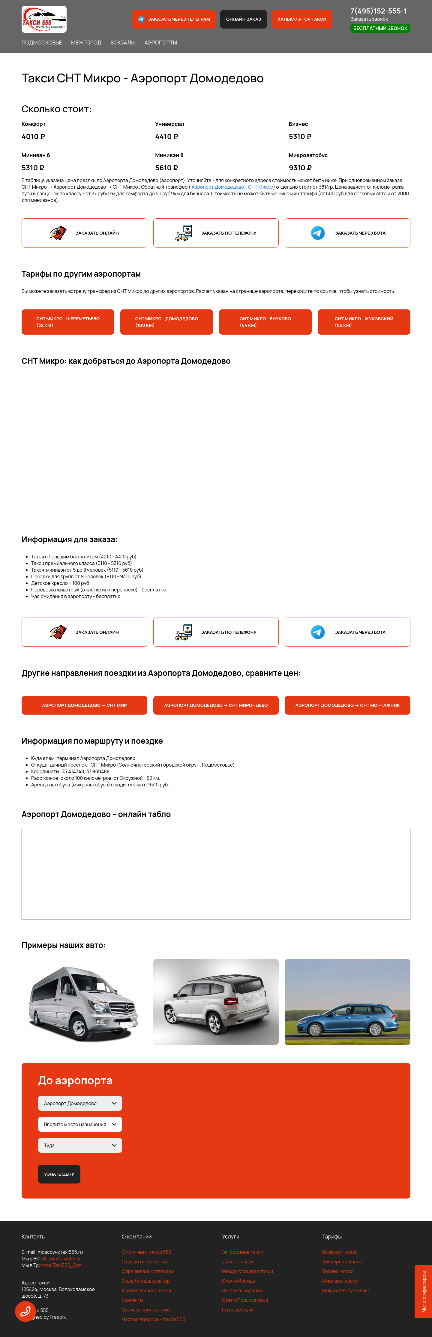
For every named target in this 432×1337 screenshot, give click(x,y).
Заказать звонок (369, 19)
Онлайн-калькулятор (146, 1281)
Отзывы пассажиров (145, 1261)
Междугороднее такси (247, 1271)
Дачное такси (237, 1261)
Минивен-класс (340, 1281)
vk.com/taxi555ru (60, 1258)
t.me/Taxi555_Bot (61, 1265)
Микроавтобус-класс (346, 1290)
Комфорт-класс (340, 1252)
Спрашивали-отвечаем (148, 1271)
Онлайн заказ (243, 19)
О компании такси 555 (146, 1252)
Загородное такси (242, 1252)
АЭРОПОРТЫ (160, 42)
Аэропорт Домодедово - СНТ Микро (232, 187)
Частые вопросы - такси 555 (153, 1319)
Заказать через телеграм (174, 19)
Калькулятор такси (302, 19)
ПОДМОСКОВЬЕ (42, 42)
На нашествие (238, 1309)
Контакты (132, 1300)
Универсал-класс (342, 1261)
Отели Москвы (238, 1281)
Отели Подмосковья (245, 1300)
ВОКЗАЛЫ (123, 42)
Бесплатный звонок (380, 28)
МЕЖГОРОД (86, 42)
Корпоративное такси (146, 1290)
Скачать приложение (146, 1309)
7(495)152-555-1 (378, 11)
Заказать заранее (242, 1290)
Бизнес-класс (338, 1271)
